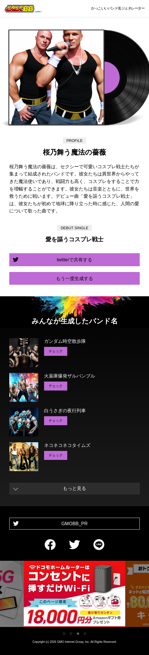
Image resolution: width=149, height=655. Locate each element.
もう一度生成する (74, 278)
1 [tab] (64, 633)
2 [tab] (71, 633)
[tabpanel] (74, 595)
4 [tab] (84, 633)
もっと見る (74, 488)
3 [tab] (77, 633)
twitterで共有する (74, 259)
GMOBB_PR (74, 523)
